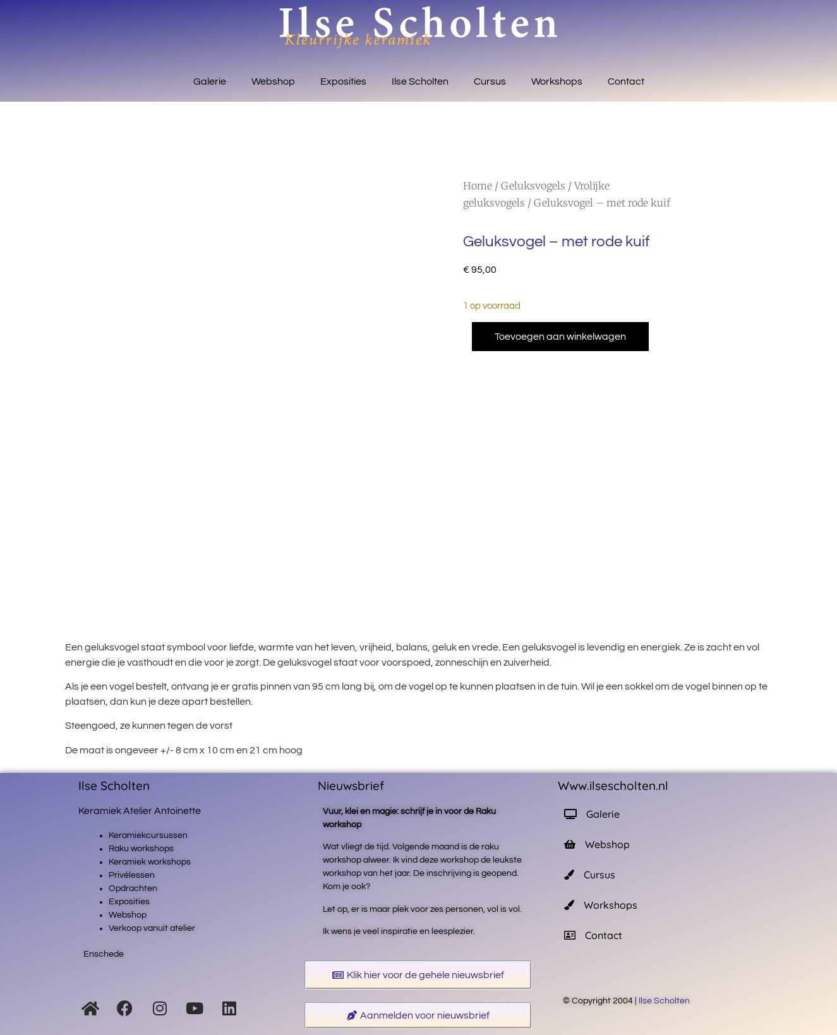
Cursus (490, 81)
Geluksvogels (533, 185)
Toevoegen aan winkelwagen (560, 337)
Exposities (343, 81)
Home (477, 185)
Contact (626, 81)
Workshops (556, 81)
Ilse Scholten (420, 81)
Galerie (209, 81)
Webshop (273, 81)
